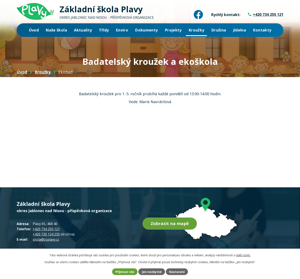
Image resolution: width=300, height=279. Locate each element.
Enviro (122, 30)
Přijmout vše (124, 272)
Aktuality (83, 30)
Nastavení (177, 272)
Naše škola (56, 30)
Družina (218, 30)
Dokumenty (146, 30)
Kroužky (196, 30)
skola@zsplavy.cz (46, 239)
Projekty (173, 30)
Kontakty (262, 30)
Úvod (34, 30)
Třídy (104, 30)
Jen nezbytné (152, 272)
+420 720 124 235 (46, 234)
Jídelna (239, 30)
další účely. (243, 255)
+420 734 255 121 (46, 229)
